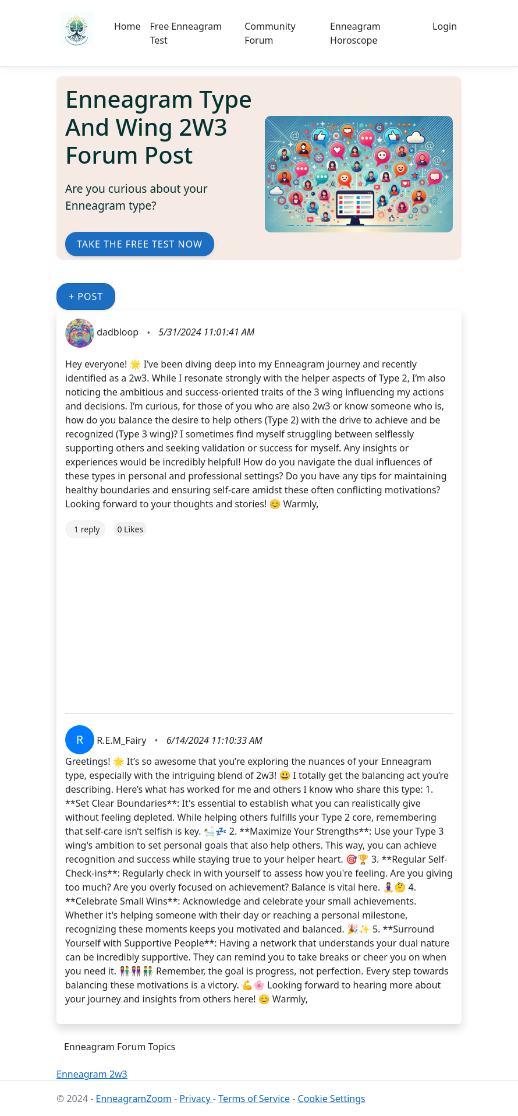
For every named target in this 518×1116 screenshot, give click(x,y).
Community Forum (270, 33)
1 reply (87, 529)
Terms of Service (254, 1098)
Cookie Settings (332, 1098)
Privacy (196, 1098)
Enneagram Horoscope (355, 33)
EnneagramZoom (134, 1098)
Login (444, 26)
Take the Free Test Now (140, 244)
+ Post (86, 296)
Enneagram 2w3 (91, 1074)
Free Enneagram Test (186, 33)
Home (127, 26)
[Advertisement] (259, 619)
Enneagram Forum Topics (119, 1046)
